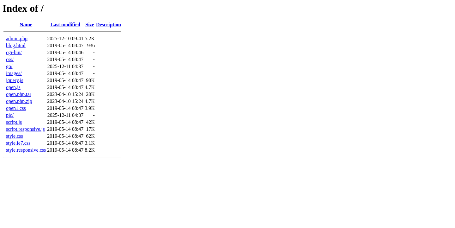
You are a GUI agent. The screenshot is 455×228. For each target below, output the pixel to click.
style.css (14, 136)
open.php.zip (19, 101)
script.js (14, 122)
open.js (13, 87)
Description (108, 24)
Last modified (65, 24)
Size (89, 24)
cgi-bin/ (14, 52)
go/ (9, 66)
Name (26, 24)
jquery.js (14, 80)
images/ (14, 73)
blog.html (16, 45)
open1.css (16, 108)
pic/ (10, 115)
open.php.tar (18, 94)
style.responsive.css (26, 150)
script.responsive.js (25, 129)
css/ (10, 59)
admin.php (16, 38)
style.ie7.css (18, 143)
